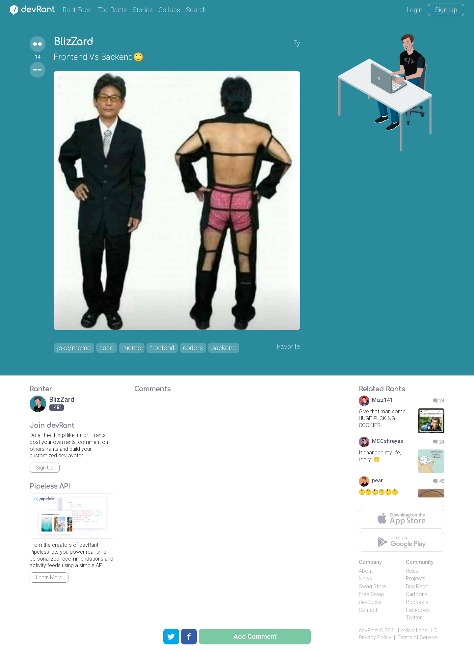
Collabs (169, 10)
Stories (143, 10)
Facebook (418, 610)
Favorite (288, 346)
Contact (368, 610)
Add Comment (254, 636)
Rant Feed (77, 10)
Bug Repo (417, 586)
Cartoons (416, 594)
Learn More (49, 577)
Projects (415, 578)
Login (414, 10)
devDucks (370, 602)
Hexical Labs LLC (417, 630)
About (366, 571)
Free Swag (371, 594)
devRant (368, 630)
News (365, 578)
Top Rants (112, 10)
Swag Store (372, 586)
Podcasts (417, 602)
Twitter (414, 618)
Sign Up (446, 10)
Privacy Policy (375, 637)
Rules (412, 571)
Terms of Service (417, 637)
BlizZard (73, 42)
